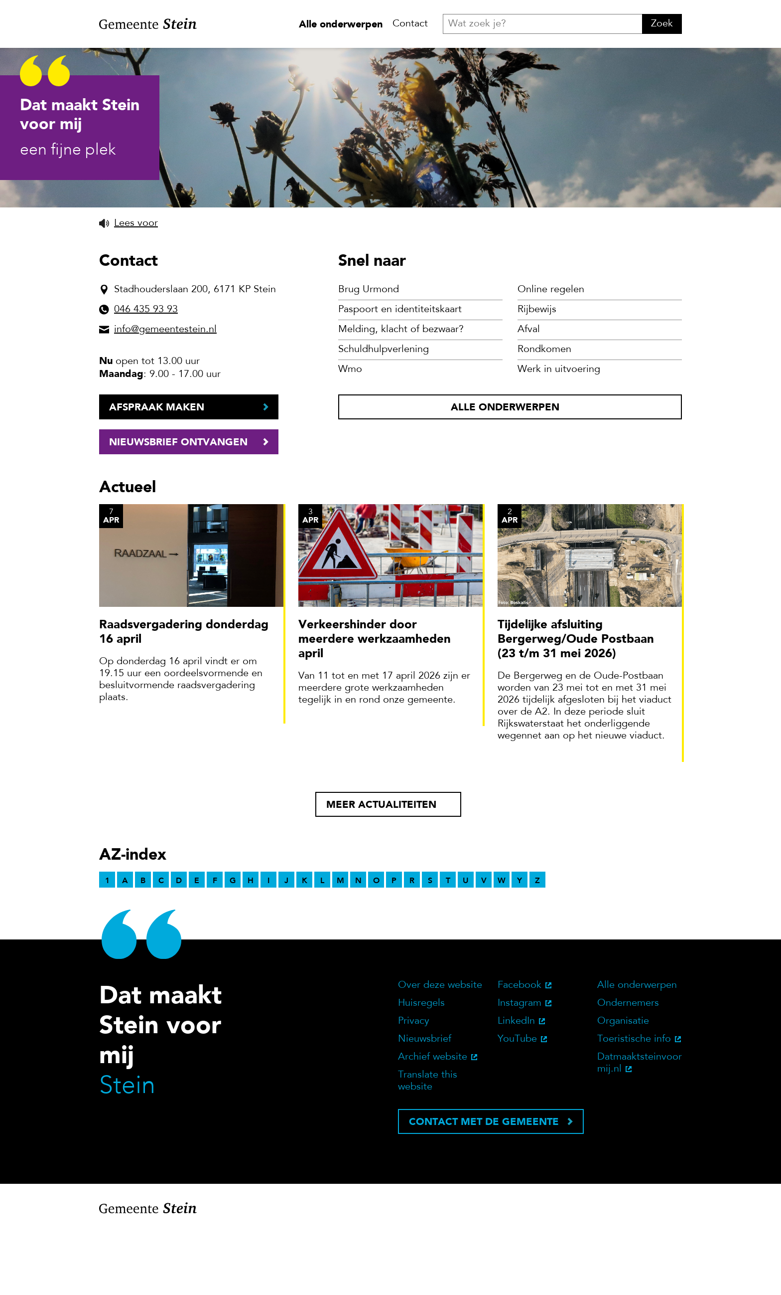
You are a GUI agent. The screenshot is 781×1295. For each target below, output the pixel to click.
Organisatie (623, 1086)
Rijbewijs (537, 374)
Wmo (350, 434)
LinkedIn (516, 1086)
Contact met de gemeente (484, 1186)
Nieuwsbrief (424, 1104)
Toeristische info (634, 1104)
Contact (410, 24)
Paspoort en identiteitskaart (400, 374)
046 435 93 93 (146, 374)
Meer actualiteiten (381, 869)
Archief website (432, 1122)
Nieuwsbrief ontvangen (178, 507)
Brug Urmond (368, 355)
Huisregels (421, 1068)
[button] (128, 288)
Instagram (519, 1068)
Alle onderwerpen (341, 24)
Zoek (662, 24)
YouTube (517, 1104)
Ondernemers (628, 1068)
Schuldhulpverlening (383, 414)
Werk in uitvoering (559, 434)
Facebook (519, 1050)
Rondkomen (544, 414)
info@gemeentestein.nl (165, 394)
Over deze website (440, 1050)
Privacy (413, 1086)
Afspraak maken (156, 472)
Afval (529, 394)
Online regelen (551, 355)
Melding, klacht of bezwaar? (401, 394)
